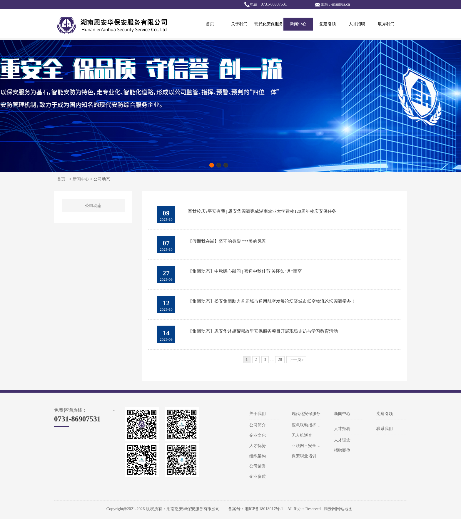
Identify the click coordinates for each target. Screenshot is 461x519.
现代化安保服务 (268, 24)
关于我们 (239, 24)
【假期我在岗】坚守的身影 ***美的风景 (227, 241)
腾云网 (330, 509)
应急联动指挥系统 (308, 425)
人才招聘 (357, 24)
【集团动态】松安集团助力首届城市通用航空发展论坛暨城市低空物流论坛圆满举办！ (271, 301)
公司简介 (257, 425)
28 (280, 359)
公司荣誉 (257, 466)
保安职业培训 (304, 456)
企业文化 (257, 435)
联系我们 (386, 24)
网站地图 (344, 509)
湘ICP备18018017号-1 (264, 509)
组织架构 (257, 456)
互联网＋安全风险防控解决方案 (320, 445)
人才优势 (257, 445)
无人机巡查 (302, 435)
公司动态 (93, 205)
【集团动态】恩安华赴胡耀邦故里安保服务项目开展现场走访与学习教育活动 (263, 331)
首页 (210, 24)
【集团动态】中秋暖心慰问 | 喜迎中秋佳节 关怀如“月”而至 (245, 271)
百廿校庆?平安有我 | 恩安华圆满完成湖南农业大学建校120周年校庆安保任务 (262, 211)
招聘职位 (342, 450)
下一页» (296, 359)
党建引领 (327, 24)
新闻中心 (298, 24)
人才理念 (342, 440)
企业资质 (257, 476)
